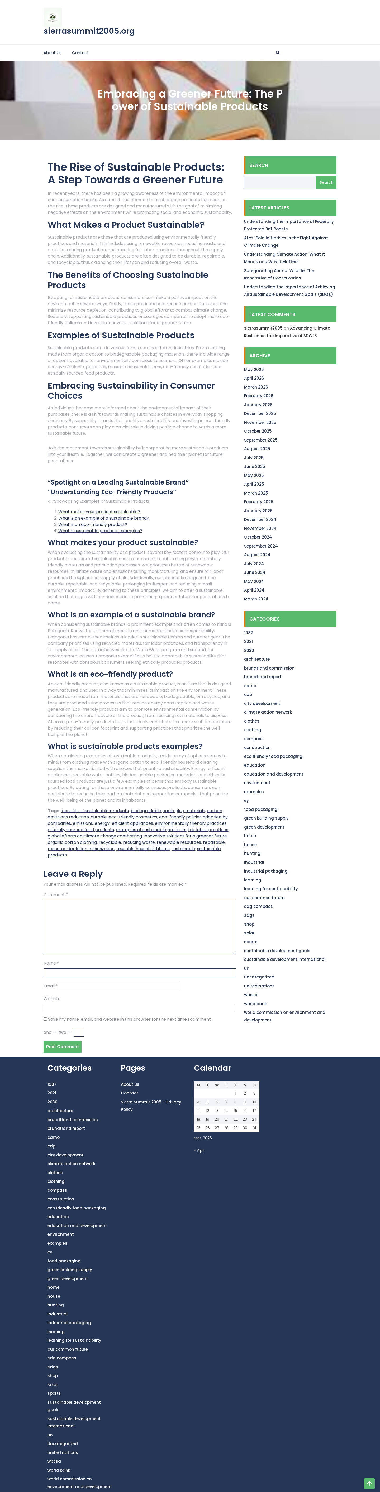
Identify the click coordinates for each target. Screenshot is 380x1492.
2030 (249, 650)
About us (52, 52)
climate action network (268, 712)
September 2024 (261, 546)
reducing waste (139, 842)
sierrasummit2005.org (89, 31)
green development (264, 827)
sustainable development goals (277, 950)
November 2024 (260, 528)
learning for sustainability (271, 889)
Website (52, 999)
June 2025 (254, 466)
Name (51, 963)
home (250, 836)
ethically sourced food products (81, 830)
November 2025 (260, 422)
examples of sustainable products (151, 830)
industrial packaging (266, 871)
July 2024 (254, 563)
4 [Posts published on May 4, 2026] (198, 1102)
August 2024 (257, 555)
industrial (254, 862)
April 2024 (254, 590)
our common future (264, 897)
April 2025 (254, 484)
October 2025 (258, 431)
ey (246, 800)
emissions (83, 823)
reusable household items (143, 849)
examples (254, 792)
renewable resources (179, 842)
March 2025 (256, 493)
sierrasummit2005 (263, 328)
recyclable (110, 842)
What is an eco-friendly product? (92, 524)
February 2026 (258, 396)
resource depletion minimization (81, 849)
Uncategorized (259, 977)
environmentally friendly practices (191, 823)
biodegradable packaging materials (168, 811)
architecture (257, 659)
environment (257, 783)
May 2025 (254, 475)
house (250, 844)
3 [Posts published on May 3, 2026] (254, 1093)
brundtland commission (269, 668)
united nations (259, 986)
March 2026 (256, 387)
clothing (252, 730)
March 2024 (256, 599)
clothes (251, 721)
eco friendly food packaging (273, 756)
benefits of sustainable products (95, 811)
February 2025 (258, 502)
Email (51, 986)
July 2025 (254, 458)
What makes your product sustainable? (99, 512)
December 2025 (260, 413)
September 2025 (261, 440)
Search (258, 165)
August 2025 (257, 449)
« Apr (199, 1150)
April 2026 (254, 378)
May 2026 (254, 369)
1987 (248, 633)
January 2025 (258, 511)
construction (257, 747)
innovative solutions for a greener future (185, 836)
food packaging (260, 809)
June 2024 (254, 572)
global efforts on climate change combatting (95, 836)
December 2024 (260, 519)
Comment (56, 895)
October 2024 (258, 537)
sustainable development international (285, 959)
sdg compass (258, 906)
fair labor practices (208, 830)
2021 (248, 641)
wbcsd (251, 994)
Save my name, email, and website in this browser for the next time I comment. (130, 1019)
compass (254, 739)
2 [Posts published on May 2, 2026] (245, 1093)
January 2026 (258, 405)
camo (250, 686)
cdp (248, 694)
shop (249, 924)
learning (252, 880)
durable (99, 817)
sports (251, 941)
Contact (80, 52)
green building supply (266, 818)
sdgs (249, 915)
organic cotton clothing (72, 842)
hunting (252, 853)
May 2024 (254, 581)
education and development (273, 774)
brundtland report (263, 677)
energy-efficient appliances (124, 823)
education (254, 765)
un (246, 968)
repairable (214, 842)
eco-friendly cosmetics (133, 817)
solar (249, 933)
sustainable (183, 849)
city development (262, 703)
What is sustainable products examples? (100, 531)
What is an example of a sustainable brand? (103, 518)
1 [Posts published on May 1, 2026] (235, 1093)
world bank (255, 1003)
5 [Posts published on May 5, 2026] (208, 1102)
